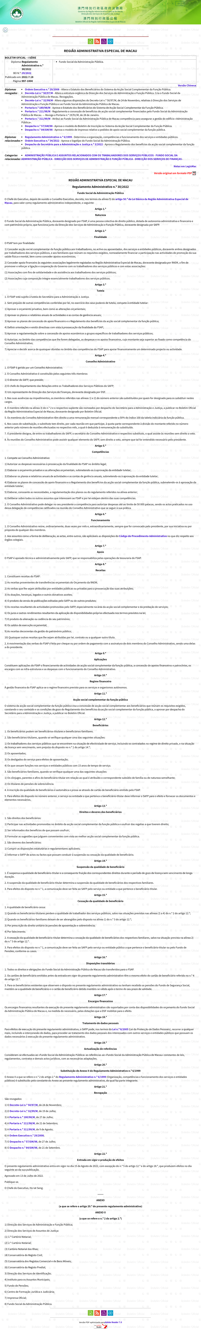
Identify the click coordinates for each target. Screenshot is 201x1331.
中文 (179, 3)
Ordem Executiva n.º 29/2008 (42, 89)
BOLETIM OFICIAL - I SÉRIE (20, 57)
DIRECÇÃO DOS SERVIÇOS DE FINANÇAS (158, 159)
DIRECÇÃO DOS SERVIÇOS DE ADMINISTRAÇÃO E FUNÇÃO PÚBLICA (93, 159)
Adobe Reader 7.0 (113, 1322)
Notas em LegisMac (185, 166)
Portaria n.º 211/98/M (37, 111)
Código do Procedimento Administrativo (143, 536)
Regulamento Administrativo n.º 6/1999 (48, 137)
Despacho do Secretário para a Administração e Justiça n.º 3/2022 (64, 144)
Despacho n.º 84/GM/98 (39, 129)
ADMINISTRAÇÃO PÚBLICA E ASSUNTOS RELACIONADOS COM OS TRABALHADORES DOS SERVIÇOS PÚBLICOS (89, 155)
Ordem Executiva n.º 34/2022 (42, 140)
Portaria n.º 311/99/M (37, 118)
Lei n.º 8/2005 (120, 1029)
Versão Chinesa (187, 85)
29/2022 (26, 73)
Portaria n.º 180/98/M (37, 107)
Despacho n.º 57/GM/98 (39, 126)
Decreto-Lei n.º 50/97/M (39, 93)
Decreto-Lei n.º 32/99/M (39, 100)
